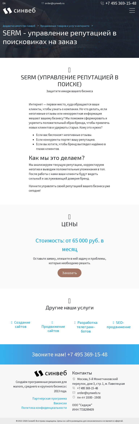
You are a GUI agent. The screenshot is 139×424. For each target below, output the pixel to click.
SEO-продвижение (119, 324)
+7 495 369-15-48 (118, 3)
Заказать (69, 272)
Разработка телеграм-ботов (85, 326)
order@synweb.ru (52, 3)
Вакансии (60, 403)
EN (4, 3)
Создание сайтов (20, 324)
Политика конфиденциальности (44, 408)
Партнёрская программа (49, 398)
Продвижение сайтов (53, 327)
